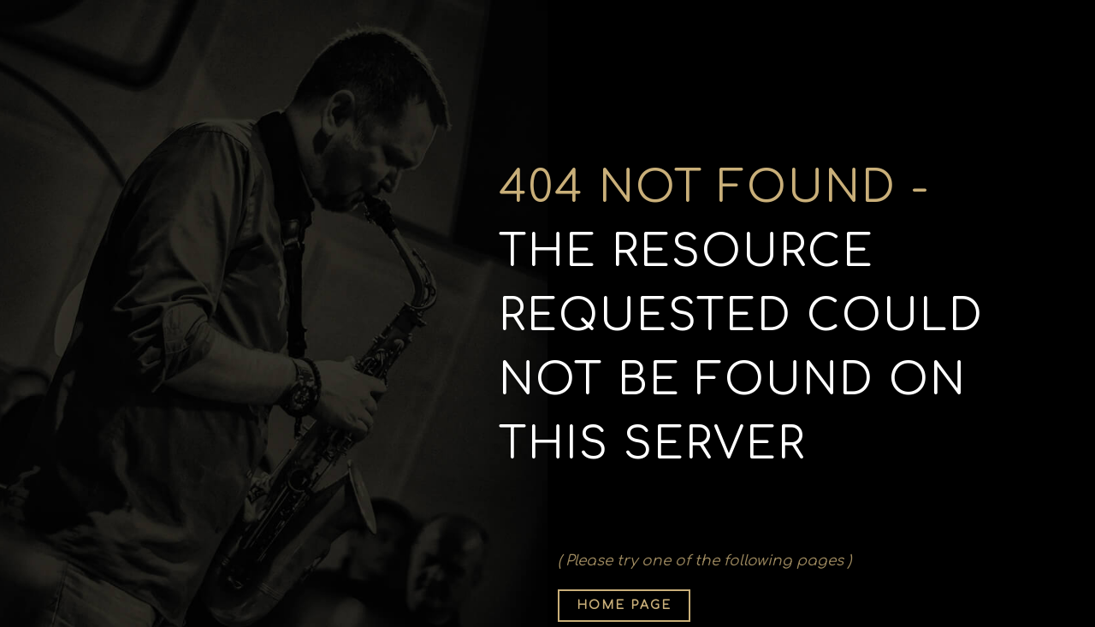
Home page (624, 605)
